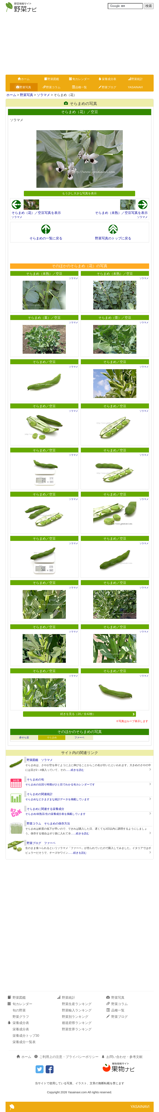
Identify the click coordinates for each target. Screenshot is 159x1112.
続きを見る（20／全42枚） (97, 713)
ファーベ (79, 737)
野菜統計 (135, 79)
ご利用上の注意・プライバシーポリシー (66, 1057)
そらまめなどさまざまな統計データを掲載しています (57, 799)
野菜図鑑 (51, 79)
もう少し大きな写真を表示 (79, 193)
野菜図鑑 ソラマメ (40, 760)
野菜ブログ (107, 87)
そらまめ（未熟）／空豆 (44, 273)
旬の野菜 (19, 1010)
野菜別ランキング (75, 1016)
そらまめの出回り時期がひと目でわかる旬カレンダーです (60, 784)
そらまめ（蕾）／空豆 (114, 317)
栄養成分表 (107, 79)
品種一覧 (79, 87)
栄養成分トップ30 (26, 1035)
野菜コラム (51, 87)
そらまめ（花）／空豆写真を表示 (36, 213)
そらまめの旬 (35, 779)
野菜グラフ (21, 1016)
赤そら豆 (24, 737)
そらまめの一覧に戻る (45, 238)
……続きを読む (75, 769)
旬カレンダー (79, 79)
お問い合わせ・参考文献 (122, 1057)
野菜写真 (23, 87)
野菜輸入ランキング (77, 1010)
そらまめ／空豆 (44, 362)
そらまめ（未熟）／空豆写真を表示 (121, 213)
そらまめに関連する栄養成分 (45, 809)
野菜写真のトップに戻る (113, 238)
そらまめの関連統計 (40, 794)
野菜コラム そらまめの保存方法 (48, 823)
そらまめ (52, 737)
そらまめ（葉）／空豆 (44, 317)
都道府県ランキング (77, 1023)
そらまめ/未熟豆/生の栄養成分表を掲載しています (55, 813)
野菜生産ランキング (77, 1004)
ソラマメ (43, 95)
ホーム (24, 79)
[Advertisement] (79, 44)
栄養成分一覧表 (24, 1042)
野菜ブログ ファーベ (41, 843)
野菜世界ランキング (77, 1029)
